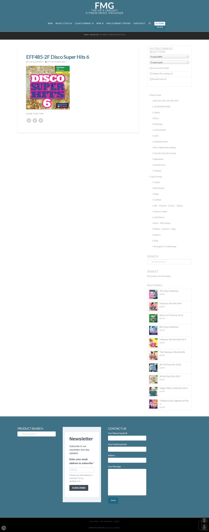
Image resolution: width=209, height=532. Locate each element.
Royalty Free (159, 79)
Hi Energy (157, 124)
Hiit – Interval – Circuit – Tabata (167, 205)
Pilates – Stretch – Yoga (164, 229)
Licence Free (160, 68)
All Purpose (158, 188)
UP (204, 520)
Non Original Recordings (164, 147)
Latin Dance (158, 217)
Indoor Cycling (159, 211)
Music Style (155, 95)
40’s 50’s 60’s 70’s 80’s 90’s (165, 100)
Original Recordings (162, 73)
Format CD (94, 34)
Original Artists (160, 141)
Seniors (156, 235)
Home (86, 34)
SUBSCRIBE (79, 488)
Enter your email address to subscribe (81, 461)
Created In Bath (112, 528)
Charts (156, 112)
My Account (106, 521)
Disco (155, 118)
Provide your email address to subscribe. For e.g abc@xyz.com (80, 478)
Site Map (94, 521)
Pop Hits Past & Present (164, 153)
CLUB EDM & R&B (161, 106)
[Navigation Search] (150, 24)
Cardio (156, 182)
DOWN (204, 527)
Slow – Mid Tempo (161, 223)
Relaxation (157, 159)
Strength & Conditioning (164, 246)
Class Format (155, 176)
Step (155, 240)
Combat (156, 199)
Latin (155, 135)
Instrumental (159, 130)
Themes (156, 170)
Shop (116, 521)
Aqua (155, 194)
